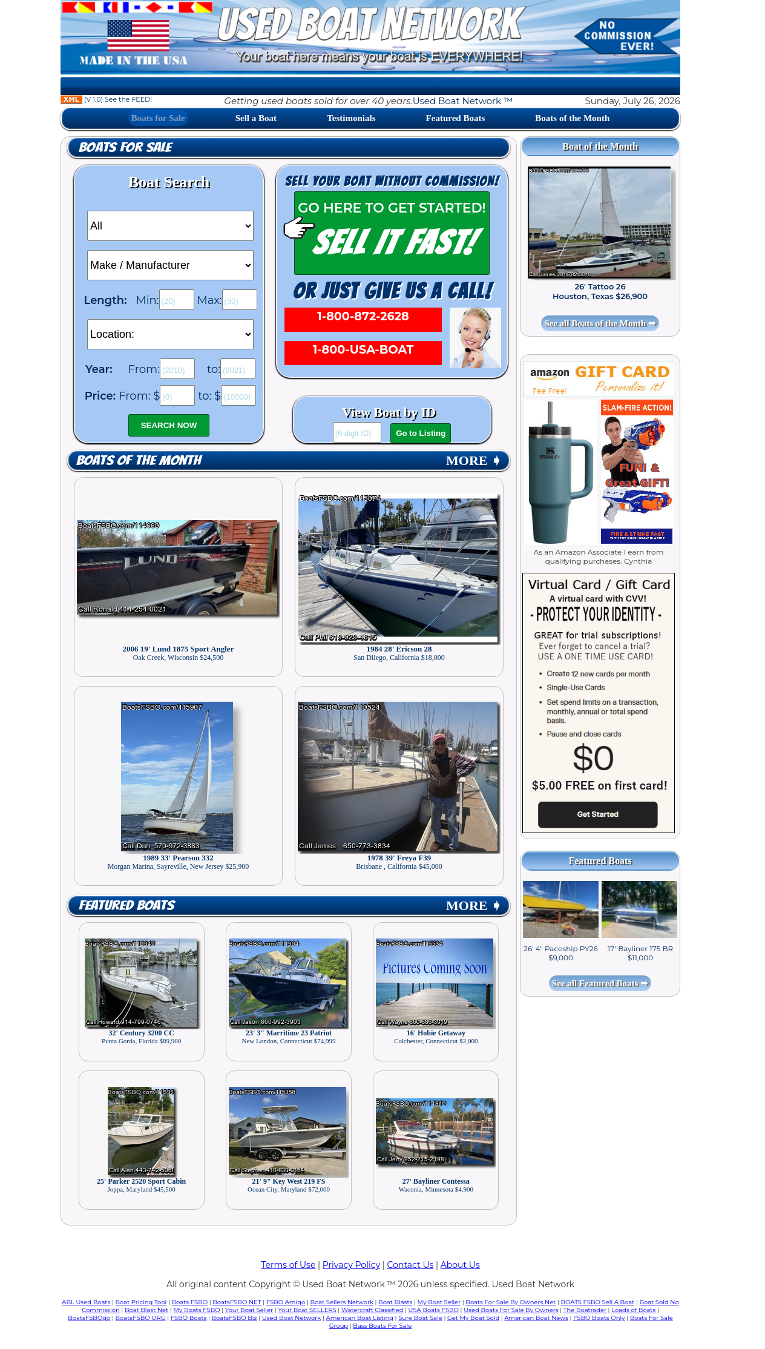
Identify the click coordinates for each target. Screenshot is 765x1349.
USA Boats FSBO (434, 1310)
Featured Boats (455, 118)
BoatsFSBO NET (236, 1302)
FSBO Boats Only (599, 1318)
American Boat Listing (359, 1318)
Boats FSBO (190, 1302)
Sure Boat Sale (420, 1318)
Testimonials (351, 118)
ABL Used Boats (86, 1302)
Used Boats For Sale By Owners (511, 1310)
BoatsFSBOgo (89, 1318)
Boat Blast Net (146, 1310)
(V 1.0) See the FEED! (106, 99)
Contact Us (410, 1264)
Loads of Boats (633, 1310)
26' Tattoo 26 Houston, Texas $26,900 (600, 291)
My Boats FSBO (196, 1310)
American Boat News (536, 1318)
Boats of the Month (572, 118)
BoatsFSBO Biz (234, 1318)
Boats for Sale (158, 118)
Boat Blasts (395, 1302)
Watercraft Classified (372, 1310)
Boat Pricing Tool (140, 1302)
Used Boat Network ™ (463, 101)
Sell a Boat (256, 118)
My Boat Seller (439, 1302)
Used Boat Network (291, 1318)
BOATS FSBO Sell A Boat (598, 1302)
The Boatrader (584, 1310)
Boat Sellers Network (341, 1302)
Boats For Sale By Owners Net (510, 1302)
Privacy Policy (351, 1264)
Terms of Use (288, 1264)
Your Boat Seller (249, 1310)
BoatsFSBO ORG (141, 1318)
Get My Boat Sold (473, 1318)
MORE (474, 460)
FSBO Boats (189, 1318)
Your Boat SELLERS (307, 1310)
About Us (460, 1264)
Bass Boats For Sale (382, 1326)
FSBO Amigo (286, 1302)
